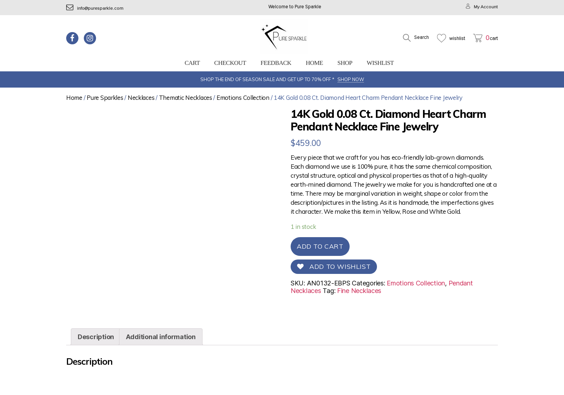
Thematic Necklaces (185, 97)
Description (96, 350)
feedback (275, 62)
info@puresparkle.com (95, 8)
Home (314, 62)
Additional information (161, 350)
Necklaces (141, 97)
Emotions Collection (243, 97)
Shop (344, 62)
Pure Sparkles (105, 97)
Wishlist (380, 62)
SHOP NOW (350, 79)
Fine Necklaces (359, 290)
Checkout (230, 62)
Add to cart (320, 246)
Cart (192, 62)
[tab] (96, 349)
